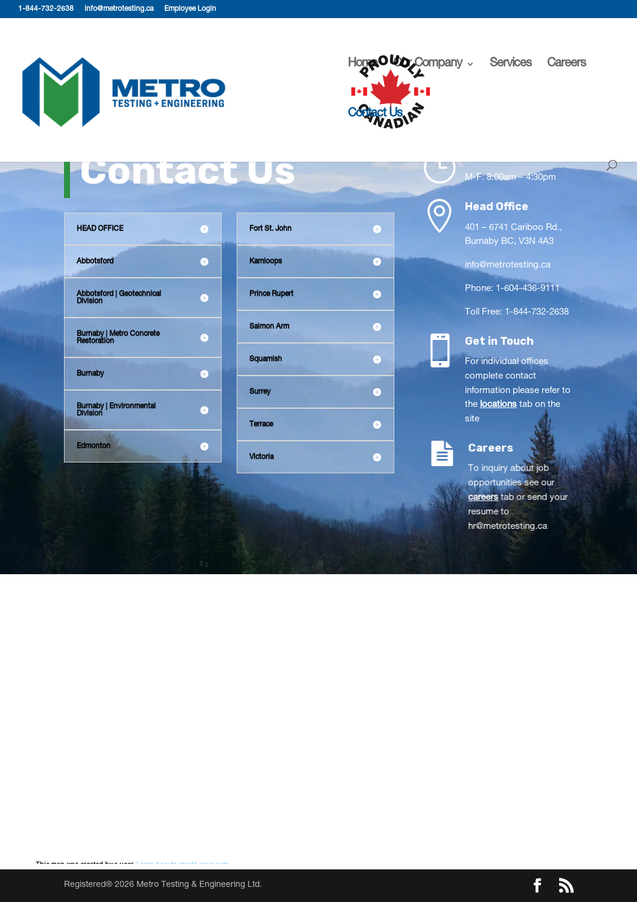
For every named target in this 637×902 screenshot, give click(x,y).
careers (503, 497)
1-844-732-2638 (46, 9)
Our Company (427, 65)
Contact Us (375, 115)
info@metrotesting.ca (119, 9)
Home (362, 65)
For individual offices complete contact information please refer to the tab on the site (518, 390)
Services (510, 65)
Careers (566, 65)
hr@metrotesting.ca (528, 526)
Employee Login (190, 9)
